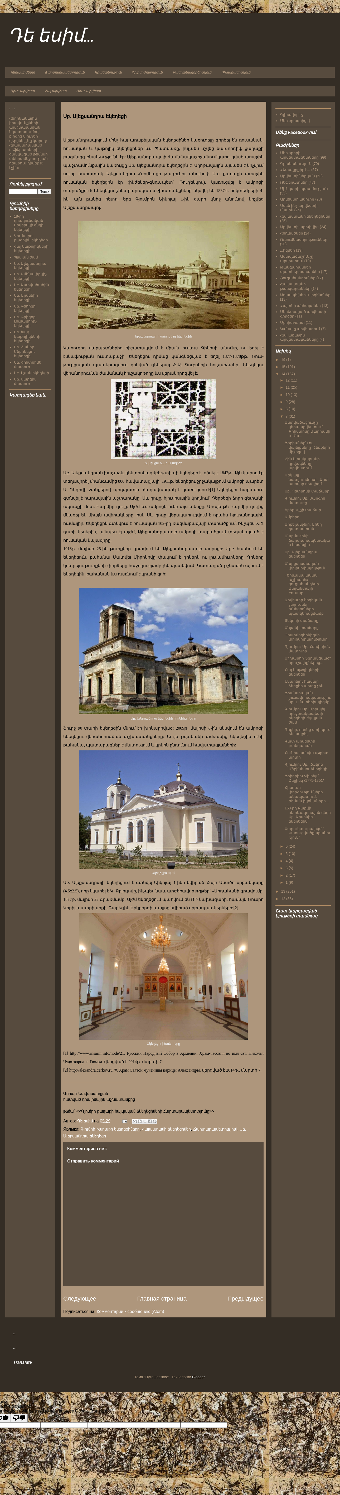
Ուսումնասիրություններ (303, 239)
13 (283, 891)
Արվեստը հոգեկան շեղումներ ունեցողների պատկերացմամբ (304, 606)
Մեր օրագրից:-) (295, 121)
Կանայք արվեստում (300, 329)
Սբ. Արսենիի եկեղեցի (26, 297)
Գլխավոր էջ (292, 115)
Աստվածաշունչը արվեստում (296, 258)
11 (287, 387)
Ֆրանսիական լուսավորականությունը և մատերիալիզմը (308, 697)
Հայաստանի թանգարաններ (295, 286)
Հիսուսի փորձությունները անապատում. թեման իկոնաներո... (307, 794)
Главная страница (162, 1298)
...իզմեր (287, 250)
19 (283, 360)
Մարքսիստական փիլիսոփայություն (305, 565)
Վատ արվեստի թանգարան (300, 743)
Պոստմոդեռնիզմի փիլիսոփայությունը (306, 637)
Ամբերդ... (294, 517)
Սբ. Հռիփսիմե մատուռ (28, 364)
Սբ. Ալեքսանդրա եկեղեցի (30, 265)
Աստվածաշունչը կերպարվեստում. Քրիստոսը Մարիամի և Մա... (307, 429)
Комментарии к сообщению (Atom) (130, 1311)
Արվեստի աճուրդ (297, 199)
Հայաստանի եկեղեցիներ (166, 1129)
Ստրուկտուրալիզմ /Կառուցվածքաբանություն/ (308, 833)
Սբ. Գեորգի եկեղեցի (25, 308)
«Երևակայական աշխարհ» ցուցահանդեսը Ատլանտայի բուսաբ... (302, 584)
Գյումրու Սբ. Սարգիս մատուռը (305, 500)
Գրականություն (108, 72)
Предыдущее (245, 1298)
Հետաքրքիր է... (295, 170)
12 (287, 380)
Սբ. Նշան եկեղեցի (31, 373)
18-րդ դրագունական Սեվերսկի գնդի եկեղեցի (29, 223)
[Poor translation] (19, 1418)
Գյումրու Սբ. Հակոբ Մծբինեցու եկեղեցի (306, 766)
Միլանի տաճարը (302, 628)
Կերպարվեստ (22, 72)
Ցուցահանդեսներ (297, 278)
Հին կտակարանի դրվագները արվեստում (302, 463)
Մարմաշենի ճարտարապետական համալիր (307, 540)
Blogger (198, 1377)
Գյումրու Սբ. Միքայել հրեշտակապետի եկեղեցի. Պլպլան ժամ (305, 715)
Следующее (79, 1298)
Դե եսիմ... (51, 36)
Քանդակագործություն (192, 72)
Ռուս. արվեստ (88, 91)
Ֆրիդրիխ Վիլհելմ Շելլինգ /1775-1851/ (304, 778)
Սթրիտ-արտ (292, 322)
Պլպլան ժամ (26, 257)
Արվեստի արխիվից (299, 227)
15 (283, 367)
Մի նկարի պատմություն (304, 189)
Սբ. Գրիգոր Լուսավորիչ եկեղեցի (25, 321)
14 (283, 374)
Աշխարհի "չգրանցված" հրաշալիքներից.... (308, 660)
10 (287, 395)
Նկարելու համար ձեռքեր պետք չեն (304, 683)
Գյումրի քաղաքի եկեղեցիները (110, 1129)
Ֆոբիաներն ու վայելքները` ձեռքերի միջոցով (307, 447)
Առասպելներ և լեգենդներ (305, 295)
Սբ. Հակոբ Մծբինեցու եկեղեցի (24, 351)
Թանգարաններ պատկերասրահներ (300, 269)
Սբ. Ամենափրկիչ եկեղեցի (30, 276)
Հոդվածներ (291, 233)
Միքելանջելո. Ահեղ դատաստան (303, 526)
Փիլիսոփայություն (147, 72)
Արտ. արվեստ (22, 91)
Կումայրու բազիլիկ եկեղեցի (31, 238)
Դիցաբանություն (235, 72)
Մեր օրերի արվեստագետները (299, 155)
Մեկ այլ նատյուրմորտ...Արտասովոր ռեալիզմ (307, 479)
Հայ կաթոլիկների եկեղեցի (302, 672)
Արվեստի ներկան (297, 176)
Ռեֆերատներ (294, 182)
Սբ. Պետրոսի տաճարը (307, 491)
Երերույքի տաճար (303, 510)
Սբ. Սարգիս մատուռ (25, 381)
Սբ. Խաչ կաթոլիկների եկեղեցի (27, 336)
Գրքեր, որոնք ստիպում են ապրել (308, 731)
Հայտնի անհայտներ (300, 306)
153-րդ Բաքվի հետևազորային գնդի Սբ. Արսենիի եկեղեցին (308, 814)
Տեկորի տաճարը (301, 620)
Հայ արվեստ (55, 91)
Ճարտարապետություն (65, 72)
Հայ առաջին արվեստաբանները (299, 337)
